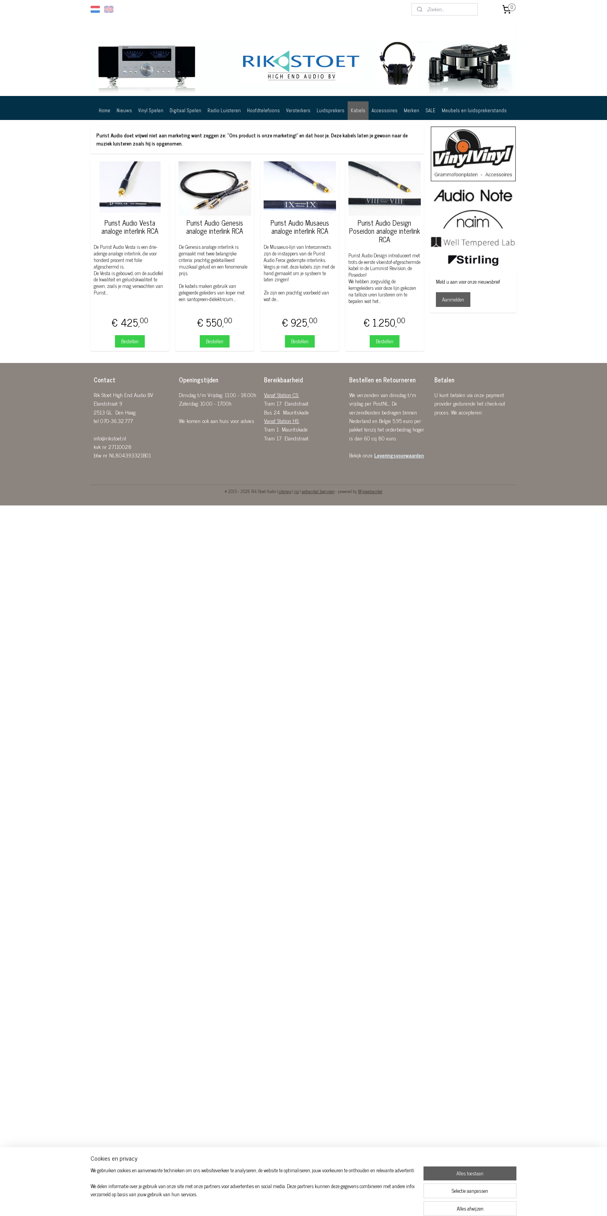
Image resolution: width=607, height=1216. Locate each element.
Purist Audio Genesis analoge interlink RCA (214, 227)
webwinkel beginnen (318, 491)
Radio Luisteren (224, 110)
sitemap (285, 491)
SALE (430, 110)
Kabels (358, 110)
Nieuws (124, 110)
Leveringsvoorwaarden (399, 454)
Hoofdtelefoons (263, 110)
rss (296, 491)
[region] (252, 1191)
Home (104, 110)
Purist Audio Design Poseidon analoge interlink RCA (384, 231)
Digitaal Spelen (185, 110)
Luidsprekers (331, 110)
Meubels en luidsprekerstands (474, 110)
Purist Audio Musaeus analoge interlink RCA (300, 227)
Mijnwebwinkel (370, 491)
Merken (411, 110)
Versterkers (298, 110)
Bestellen (130, 341)
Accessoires (385, 110)
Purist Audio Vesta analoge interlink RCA (129, 227)
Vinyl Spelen (150, 110)
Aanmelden (453, 299)
